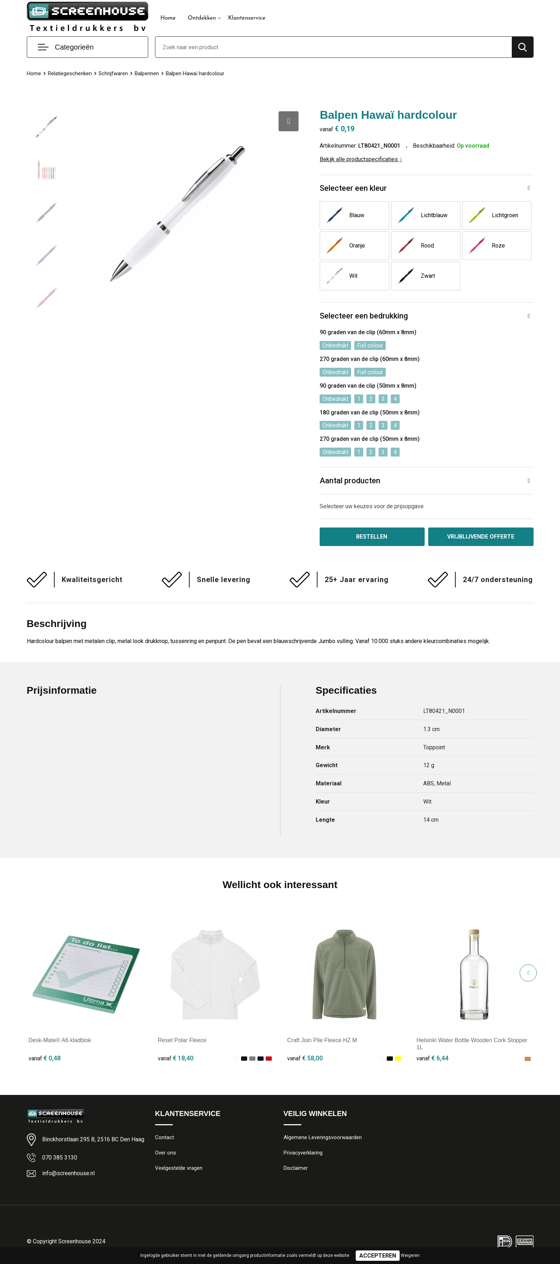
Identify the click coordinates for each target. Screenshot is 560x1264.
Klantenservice (247, 18)
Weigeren (410, 1255)
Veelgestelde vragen (178, 1168)
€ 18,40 (176, 1058)
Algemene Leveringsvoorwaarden (323, 1137)
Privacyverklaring (303, 1153)
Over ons (165, 1153)
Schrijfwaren (113, 73)
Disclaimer (296, 1168)
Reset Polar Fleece (182, 1040)
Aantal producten (350, 480)
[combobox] (333, 47)
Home (168, 18)
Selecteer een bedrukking (364, 315)
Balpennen (147, 73)
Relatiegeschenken (70, 73)
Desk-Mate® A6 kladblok (60, 1040)
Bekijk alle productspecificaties (361, 159)
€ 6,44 (432, 1058)
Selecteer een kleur (353, 188)
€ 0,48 (45, 1058)
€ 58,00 (305, 1058)
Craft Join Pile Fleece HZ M (322, 1040)
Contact (164, 1137)
